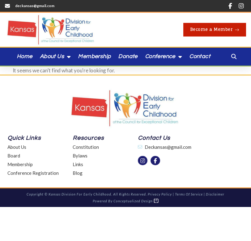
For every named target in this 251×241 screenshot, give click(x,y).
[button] (234, 57)
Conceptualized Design (136, 201)
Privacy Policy (160, 194)
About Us (55, 56)
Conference (163, 56)
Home (24, 56)
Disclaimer (215, 194)
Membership (94, 56)
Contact (199, 56)
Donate (127, 56)
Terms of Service (189, 194)
